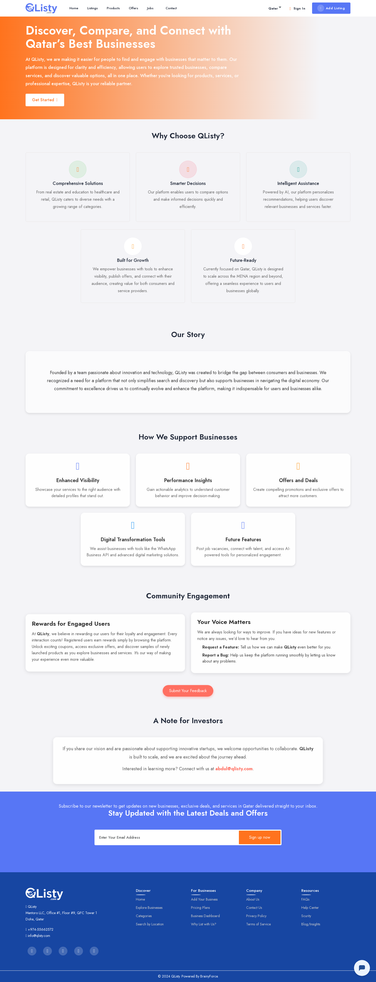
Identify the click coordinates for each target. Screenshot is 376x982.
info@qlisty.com (39, 935)
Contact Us (254, 907)
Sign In (296, 8)
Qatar (274, 8)
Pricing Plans (200, 907)
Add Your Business (204, 899)
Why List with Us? (203, 924)
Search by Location (150, 924)
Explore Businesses (149, 907)
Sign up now (259, 837)
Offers (133, 8)
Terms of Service (258, 924)
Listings (92, 8)
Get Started (45, 100)
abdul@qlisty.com (234, 769)
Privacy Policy (256, 915)
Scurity (306, 915)
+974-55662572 (40, 929)
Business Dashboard (205, 915)
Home (73, 8)
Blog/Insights (310, 924)
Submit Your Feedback (188, 691)
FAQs (305, 899)
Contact (171, 8)
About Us (252, 899)
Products (113, 8)
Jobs (150, 8)
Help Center (310, 907)
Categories (144, 915)
